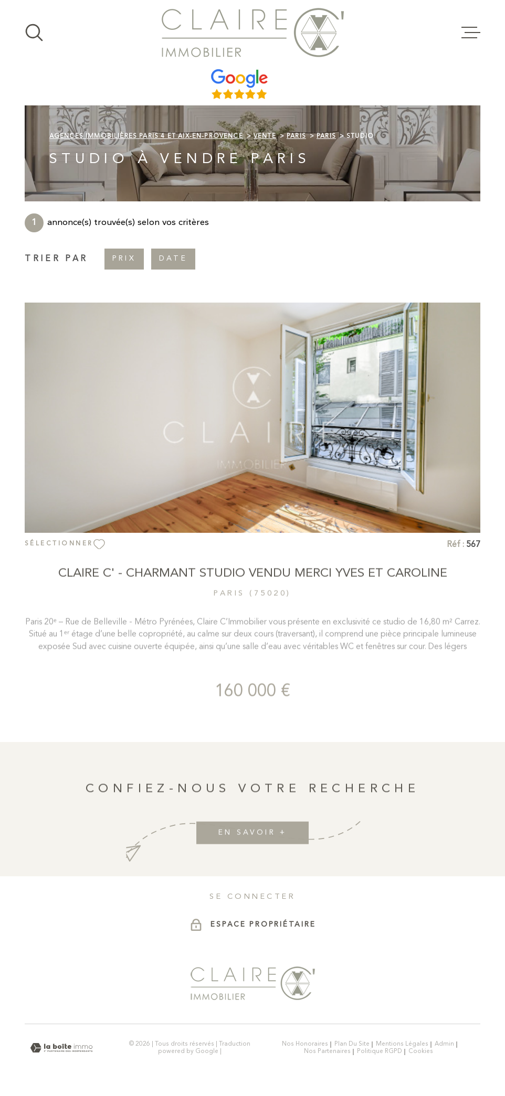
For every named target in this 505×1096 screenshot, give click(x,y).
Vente (265, 136)
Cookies (420, 1052)
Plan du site (352, 1044)
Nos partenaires (327, 1051)
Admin (444, 1044)
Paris (296, 136)
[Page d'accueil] (253, 32)
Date (173, 259)
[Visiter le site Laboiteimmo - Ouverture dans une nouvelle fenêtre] (61, 1048)
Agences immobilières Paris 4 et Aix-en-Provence (146, 136)
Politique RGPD (379, 1051)
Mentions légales (402, 1044)
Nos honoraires (305, 1044)
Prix (124, 259)
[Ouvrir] (34, 32)
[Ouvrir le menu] (470, 32)
